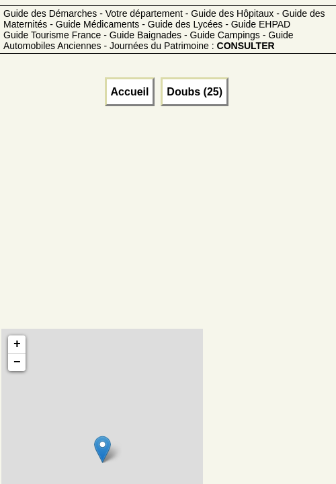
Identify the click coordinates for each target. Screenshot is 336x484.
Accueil (130, 91)
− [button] (17, 362)
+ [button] (17, 344)
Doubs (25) (194, 91)
